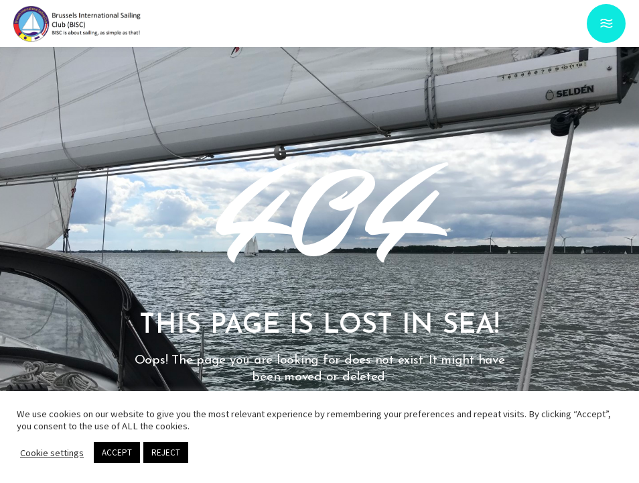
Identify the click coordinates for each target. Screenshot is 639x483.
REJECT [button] (165, 452)
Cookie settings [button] (52, 453)
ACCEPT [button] (117, 452)
